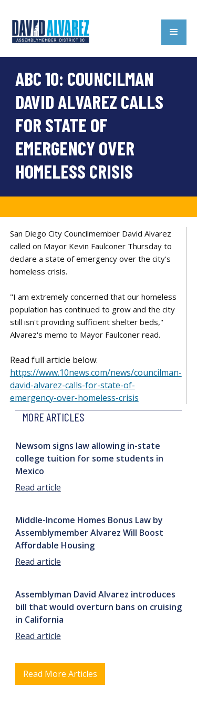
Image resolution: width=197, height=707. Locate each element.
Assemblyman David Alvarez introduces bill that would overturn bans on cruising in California (98, 606)
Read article (38, 487)
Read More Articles (60, 674)
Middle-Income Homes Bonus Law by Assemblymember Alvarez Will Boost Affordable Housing (89, 532)
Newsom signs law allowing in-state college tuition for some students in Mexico (89, 458)
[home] (53, 31)
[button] (173, 32)
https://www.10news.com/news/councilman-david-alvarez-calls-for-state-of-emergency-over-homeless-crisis (96, 385)
